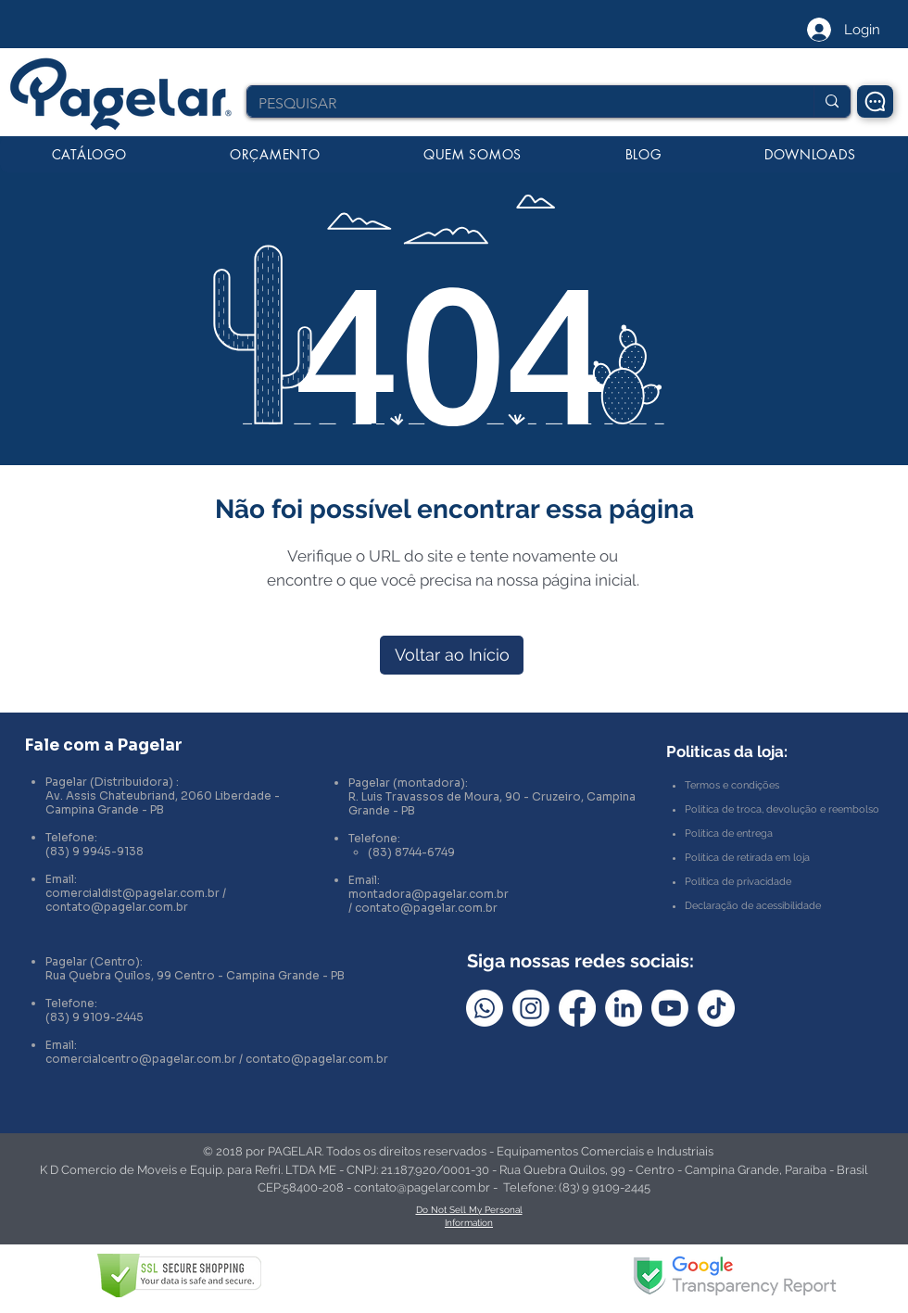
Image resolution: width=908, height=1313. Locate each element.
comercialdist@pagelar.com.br (132, 893)
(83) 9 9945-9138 (94, 851)
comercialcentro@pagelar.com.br (140, 1059)
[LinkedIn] (623, 1008)
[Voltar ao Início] (451, 655)
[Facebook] (577, 1008)
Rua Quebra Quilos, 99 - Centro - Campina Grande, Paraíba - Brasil (683, 1170)
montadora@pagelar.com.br (428, 894)
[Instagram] (530, 1008)
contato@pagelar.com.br (116, 907)
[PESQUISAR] (517, 103)
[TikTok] (716, 1008)
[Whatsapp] (484, 1008)
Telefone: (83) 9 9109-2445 (576, 1187)
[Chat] (875, 101)
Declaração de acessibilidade (753, 906)
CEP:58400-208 (301, 1187)
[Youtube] (669, 1008)
